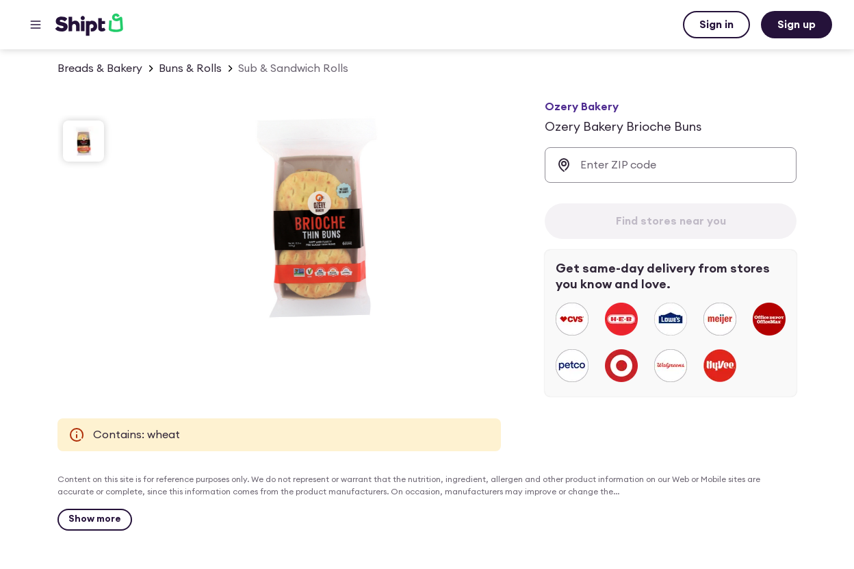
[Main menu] (35, 24)
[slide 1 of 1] (83, 141)
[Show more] (94, 520)
